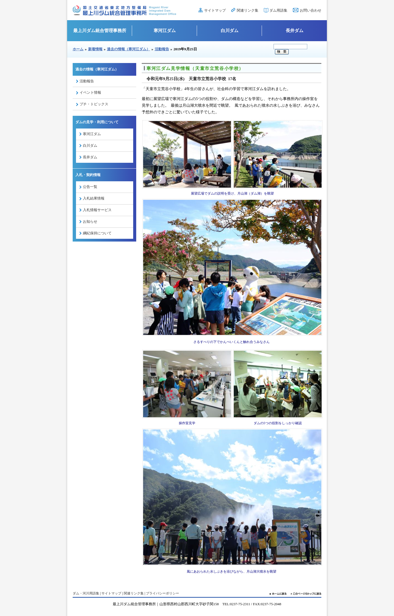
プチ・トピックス (94, 104)
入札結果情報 (93, 198)
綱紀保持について (97, 233)
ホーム (78, 49)
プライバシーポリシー (162, 593)
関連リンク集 (247, 10)
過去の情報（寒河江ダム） (128, 49)
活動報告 (162, 49)
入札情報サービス (97, 210)
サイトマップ (215, 10)
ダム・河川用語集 (86, 593)
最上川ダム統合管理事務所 (99, 30)
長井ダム (294, 30)
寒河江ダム (165, 30)
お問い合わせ (310, 10)
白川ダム (229, 30)
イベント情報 (90, 92)
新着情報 (95, 49)
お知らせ (90, 221)
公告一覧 (90, 187)
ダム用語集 (278, 10)
